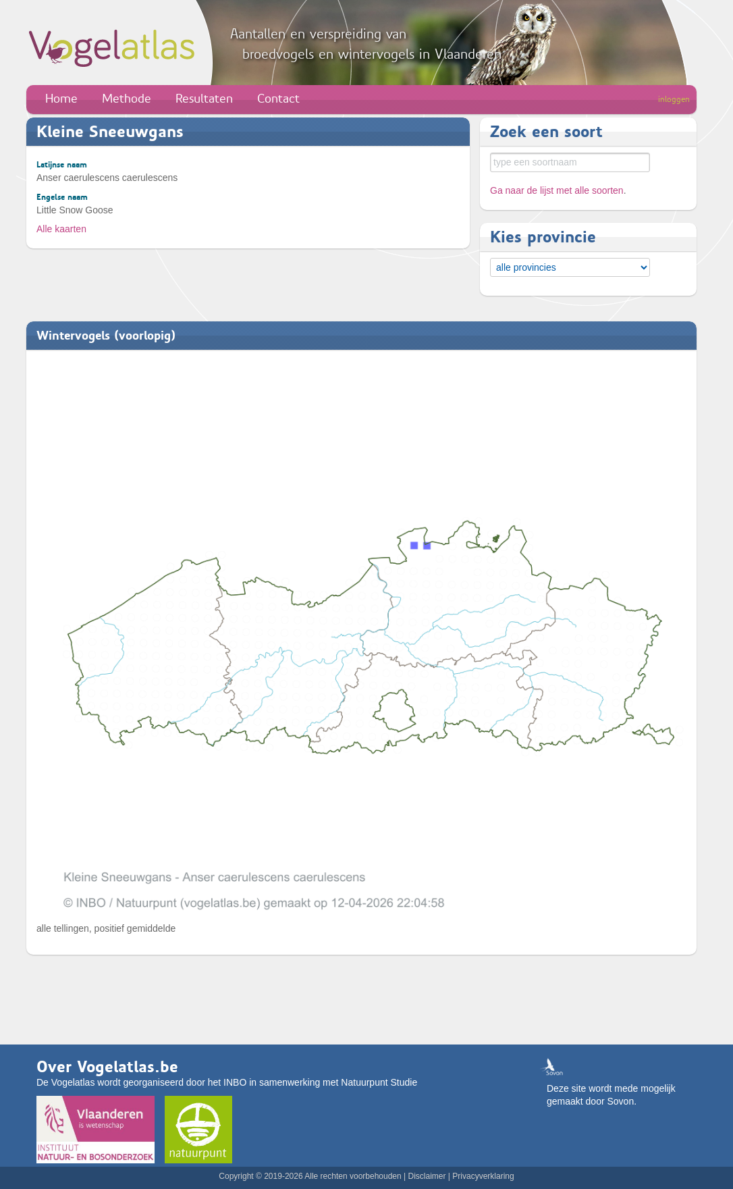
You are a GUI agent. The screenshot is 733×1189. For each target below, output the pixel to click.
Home (61, 98)
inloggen (674, 99)
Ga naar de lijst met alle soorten (557, 190)
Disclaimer (426, 1176)
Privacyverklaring (483, 1176)
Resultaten (204, 98)
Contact (278, 98)
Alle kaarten (61, 228)
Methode (126, 98)
